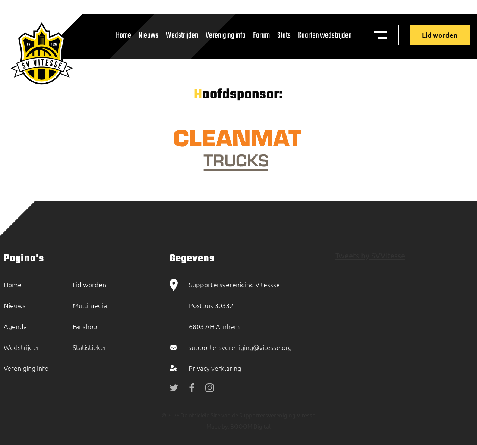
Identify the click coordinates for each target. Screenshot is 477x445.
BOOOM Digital (250, 426)
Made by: (217, 426)
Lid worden (440, 35)
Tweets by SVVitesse (370, 255)
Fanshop (85, 326)
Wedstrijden (182, 35)
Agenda (15, 326)
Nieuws (148, 35)
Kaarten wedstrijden (325, 35)
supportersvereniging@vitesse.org (240, 347)
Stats (284, 35)
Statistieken (90, 347)
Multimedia (90, 305)
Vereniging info (226, 35)
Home (123, 35)
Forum (261, 35)
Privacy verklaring (215, 368)
